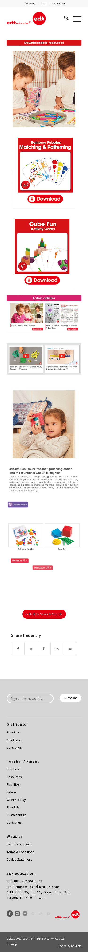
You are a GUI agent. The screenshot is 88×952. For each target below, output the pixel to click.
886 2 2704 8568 (28, 881)
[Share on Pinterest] (44, 648)
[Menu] (75, 18)
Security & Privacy (19, 844)
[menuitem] (30, 3)
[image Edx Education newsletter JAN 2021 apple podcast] (20, 502)
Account (30, 3)
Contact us (14, 822)
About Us (13, 807)
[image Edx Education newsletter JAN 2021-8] (25, 317)
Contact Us (14, 747)
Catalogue (14, 740)
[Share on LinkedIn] (57, 648)
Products (13, 769)
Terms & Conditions (20, 852)
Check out (58, 3)
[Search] (64, 18)
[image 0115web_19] (20, 559)
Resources (14, 777)
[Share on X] (31, 648)
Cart (44, 3)
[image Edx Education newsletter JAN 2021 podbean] (46, 502)
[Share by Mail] (70, 648)
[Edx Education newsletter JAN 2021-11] (44, 170)
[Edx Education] (36, 18)
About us (13, 732)
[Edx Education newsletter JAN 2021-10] (44, 251)
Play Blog (13, 784)
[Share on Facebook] (17, 648)
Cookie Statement (19, 859)
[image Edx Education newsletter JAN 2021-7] (62, 317)
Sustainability (16, 815)
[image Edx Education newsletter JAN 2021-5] (62, 359)
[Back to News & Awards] (44, 614)
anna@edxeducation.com (37, 887)
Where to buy (16, 800)
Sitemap (12, 944)
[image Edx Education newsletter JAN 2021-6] (25, 359)
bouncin (76, 946)
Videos (11, 792)
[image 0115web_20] (46, 559)
